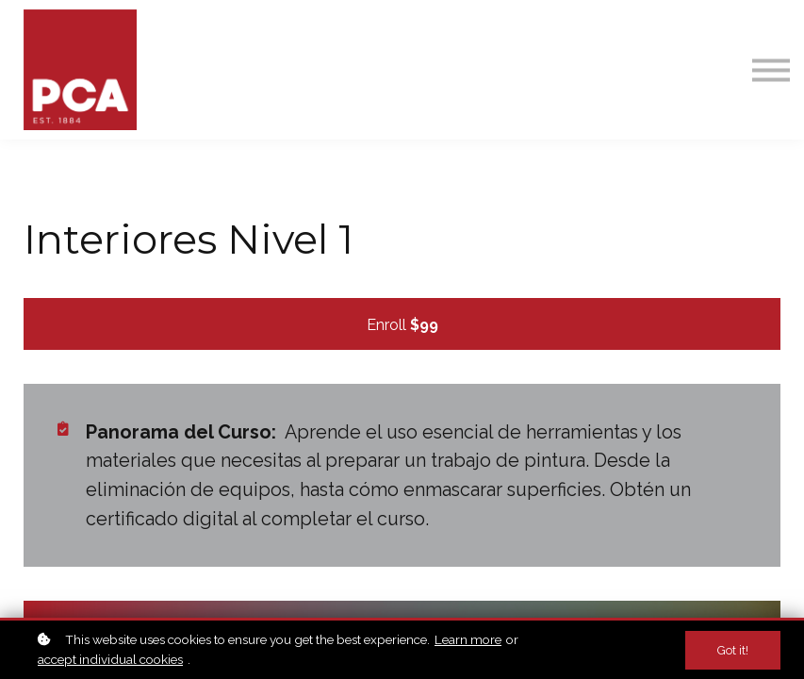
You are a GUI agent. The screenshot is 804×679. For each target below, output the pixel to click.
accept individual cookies (110, 659)
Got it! (732, 650)
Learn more (468, 639)
